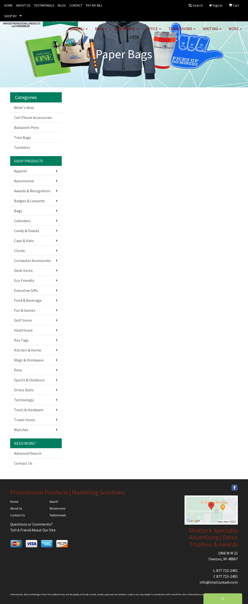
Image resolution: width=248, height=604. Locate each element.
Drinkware (126, 31)
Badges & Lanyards (29, 200)
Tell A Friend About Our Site (33, 530)
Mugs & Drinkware (29, 360)
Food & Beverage (28, 300)
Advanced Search (27, 453)
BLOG (62, 5)
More (235, 31)
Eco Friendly (24, 280)
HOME (8, 5)
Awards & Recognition (32, 190)
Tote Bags (22, 137)
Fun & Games (24, 310)
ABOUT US (23, 5)
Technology (24, 399)
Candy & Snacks (26, 230)
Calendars (22, 220)
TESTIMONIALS (44, 5)
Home (14, 502)
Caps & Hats (24, 240)
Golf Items (23, 320)
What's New (24, 107)
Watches (21, 429)
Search (53, 502)
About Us (16, 508)
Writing (212, 31)
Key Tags (21, 340)
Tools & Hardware (28, 409)
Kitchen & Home (27, 350)
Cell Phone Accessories (33, 117)
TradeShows (181, 31)
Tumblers (22, 147)
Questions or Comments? (31, 524)
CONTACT (76, 5)
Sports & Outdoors (29, 380)
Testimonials (57, 515)
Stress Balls (24, 389)
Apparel (78, 31)
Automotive (24, 180)
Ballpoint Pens (26, 127)
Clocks (19, 250)
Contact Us (23, 463)
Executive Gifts (26, 290)
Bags (101, 31)
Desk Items (23, 270)
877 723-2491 (227, 570)
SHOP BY (10, 16)
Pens (18, 370)
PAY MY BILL (94, 5)
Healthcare (23, 330)
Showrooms (57, 508)
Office (153, 31)
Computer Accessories (32, 260)
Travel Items (24, 419)
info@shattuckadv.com (219, 582)
